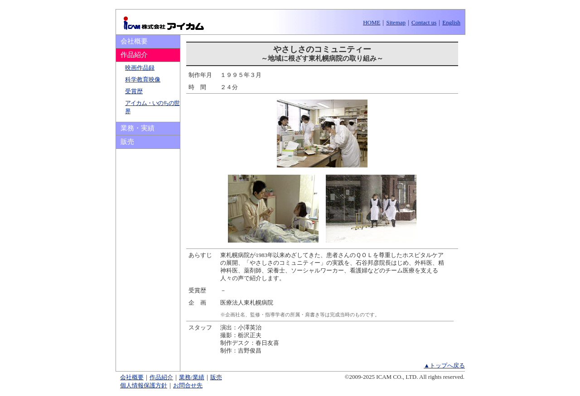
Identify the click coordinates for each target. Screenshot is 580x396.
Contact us (423, 22)
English (451, 22)
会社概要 (134, 41)
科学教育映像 (142, 79)
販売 (127, 141)
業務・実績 (138, 128)
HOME (371, 22)
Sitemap (396, 22)
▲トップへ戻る (444, 365)
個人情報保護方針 (143, 385)
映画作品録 (140, 67)
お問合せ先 (188, 385)
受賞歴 (134, 91)
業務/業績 (191, 377)
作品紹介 (161, 377)
